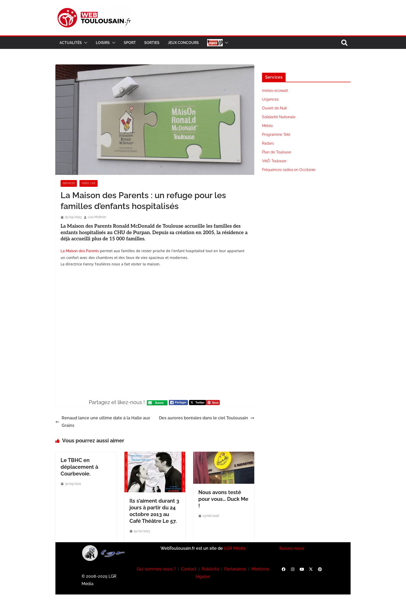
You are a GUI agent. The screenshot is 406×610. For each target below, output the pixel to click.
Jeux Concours (183, 43)
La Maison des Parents (80, 251)
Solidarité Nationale (278, 117)
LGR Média (234, 548)
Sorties (152, 43)
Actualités (71, 43)
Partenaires (235, 569)
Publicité (210, 569)
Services (69, 183)
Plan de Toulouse (276, 152)
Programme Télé (276, 134)
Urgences (270, 99)
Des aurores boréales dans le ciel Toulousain (206, 417)
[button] (85, 42)
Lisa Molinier (97, 217)
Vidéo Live (89, 183)
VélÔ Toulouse (274, 161)
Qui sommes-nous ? (156, 569)
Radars (268, 143)
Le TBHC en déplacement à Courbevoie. (79, 467)
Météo (267, 126)
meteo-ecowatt (275, 90)
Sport (130, 43)
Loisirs (103, 43)
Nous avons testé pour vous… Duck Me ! (223, 499)
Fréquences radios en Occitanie (288, 170)
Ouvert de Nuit (274, 108)
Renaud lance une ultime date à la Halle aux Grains (102, 421)
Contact (189, 569)
